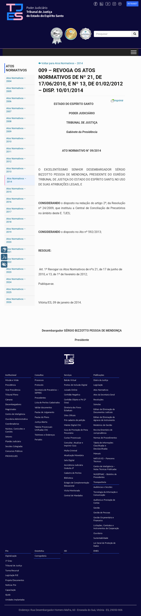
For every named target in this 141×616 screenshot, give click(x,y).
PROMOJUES (11, 456)
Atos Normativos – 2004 (16, 80)
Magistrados (10, 409)
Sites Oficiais (70, 415)
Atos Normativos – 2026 (16, 301)
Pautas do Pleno (42, 417)
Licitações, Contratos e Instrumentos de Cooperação (106, 527)
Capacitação (10, 590)
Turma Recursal (12, 570)
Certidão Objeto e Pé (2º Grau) (75, 401)
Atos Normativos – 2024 (16, 281)
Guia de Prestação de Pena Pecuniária (76, 431)
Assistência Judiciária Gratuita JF (73, 466)
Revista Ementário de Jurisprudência (102, 431)
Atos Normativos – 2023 (16, 270)
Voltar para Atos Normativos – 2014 (62, 63)
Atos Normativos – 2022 (16, 260)
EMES (96, 551)
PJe (6, 551)
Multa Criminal (70, 450)
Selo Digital (69, 460)
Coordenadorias (12, 424)
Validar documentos (43, 407)
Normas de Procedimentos (105, 437)
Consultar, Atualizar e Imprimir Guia (73, 444)
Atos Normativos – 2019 (16, 230)
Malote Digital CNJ (72, 425)
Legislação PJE (11, 575)
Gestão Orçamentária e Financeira (103, 519)
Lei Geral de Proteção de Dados (104, 544)
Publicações (98, 375)
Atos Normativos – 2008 (16, 120)
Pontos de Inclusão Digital (75, 385)
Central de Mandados (73, 495)
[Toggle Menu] (134, 52)
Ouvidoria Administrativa (16, 419)
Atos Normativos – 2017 (16, 210)
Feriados (38, 439)
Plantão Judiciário (13, 441)
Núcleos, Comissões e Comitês (15, 430)
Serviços (68, 375)
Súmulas (97, 404)
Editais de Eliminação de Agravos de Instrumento (104, 418)
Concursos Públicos (14, 451)
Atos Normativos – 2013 (16, 170)
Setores (8, 436)
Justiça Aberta (41, 422)
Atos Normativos (100, 390)
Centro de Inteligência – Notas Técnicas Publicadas (105, 468)
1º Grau (8, 561)
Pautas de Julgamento (44, 412)
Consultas (39, 375)
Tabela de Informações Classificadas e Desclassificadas (103, 445)
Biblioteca (68, 478)
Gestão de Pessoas (101, 512)
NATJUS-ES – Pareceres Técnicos (104, 460)
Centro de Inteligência (15, 414)
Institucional (10, 375)
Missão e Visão (12, 380)
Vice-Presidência (12, 390)
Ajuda (7, 594)
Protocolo (39, 385)
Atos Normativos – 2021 (16, 250)
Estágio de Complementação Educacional (76, 484)
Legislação (98, 385)
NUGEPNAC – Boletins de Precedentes (105, 475)
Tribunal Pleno (11, 394)
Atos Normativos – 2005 (16, 90)
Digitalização (11, 556)
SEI (65, 551)
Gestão (96, 508)
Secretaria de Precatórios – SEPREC (47, 391)
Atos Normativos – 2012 (16, 160)
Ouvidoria (97, 533)
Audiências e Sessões (102, 487)
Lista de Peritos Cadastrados (47, 402)
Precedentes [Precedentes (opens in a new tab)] (40, 397)
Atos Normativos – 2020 (16, 240)
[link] (132, 4)
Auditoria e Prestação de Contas (104, 501)
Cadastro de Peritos (73, 473)
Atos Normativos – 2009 (16, 130)
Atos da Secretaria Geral (104, 394)
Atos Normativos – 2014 (16, 180)
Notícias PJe (10, 585)
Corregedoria (40, 556)
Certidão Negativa (72, 394)
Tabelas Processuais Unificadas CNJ (43, 428)
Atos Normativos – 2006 (16, 100)
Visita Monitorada (72, 490)
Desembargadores (13, 404)
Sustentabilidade (100, 538)
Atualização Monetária (74, 455)
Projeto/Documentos (14, 580)
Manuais (97, 453)
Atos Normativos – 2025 (16, 291)
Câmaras (9, 399)
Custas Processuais (72, 437)
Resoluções (98, 399)
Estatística (39, 551)
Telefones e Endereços (45, 435)
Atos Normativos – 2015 (16, 190)
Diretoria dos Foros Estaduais (72, 409)
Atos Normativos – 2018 (16, 220)
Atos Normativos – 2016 (16, 200)
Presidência (10, 385)
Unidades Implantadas (15, 599)
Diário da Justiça (100, 380)
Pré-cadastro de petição (74, 420)
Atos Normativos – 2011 (16, 150)
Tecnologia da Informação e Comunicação (105, 493)
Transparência (99, 482)
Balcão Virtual (70, 380)
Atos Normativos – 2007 (16, 110)
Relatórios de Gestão (102, 425)
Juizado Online (70, 390)
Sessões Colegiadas (14, 446)
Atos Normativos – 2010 (16, 140)
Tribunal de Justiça (13, 565)
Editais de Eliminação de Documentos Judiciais (104, 411)
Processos (39, 380)
